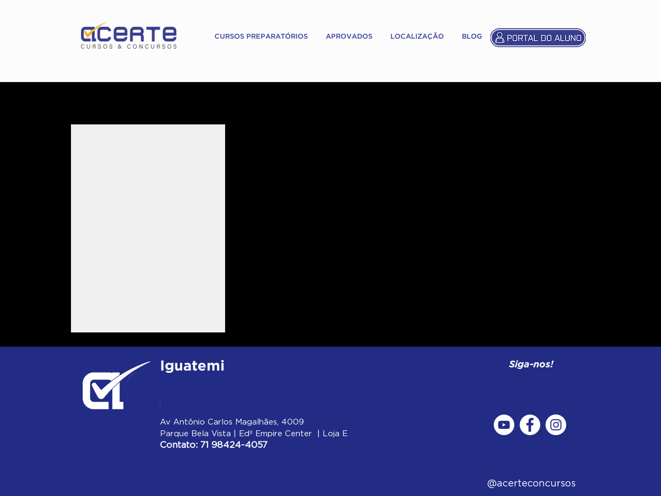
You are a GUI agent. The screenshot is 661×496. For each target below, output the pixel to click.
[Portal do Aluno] (538, 37)
